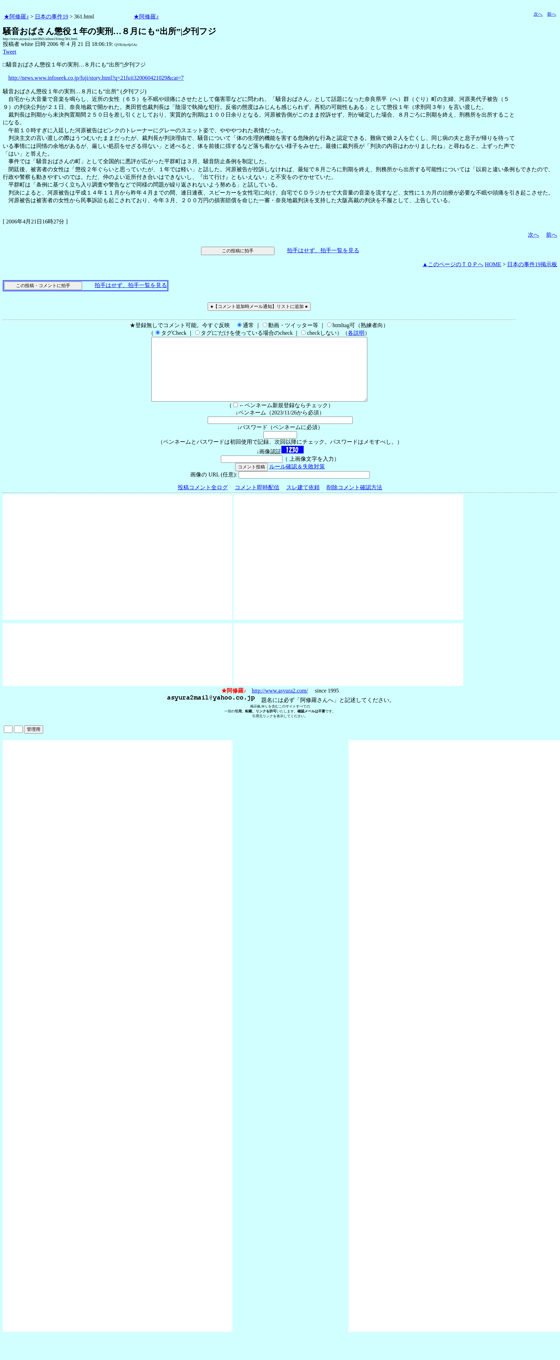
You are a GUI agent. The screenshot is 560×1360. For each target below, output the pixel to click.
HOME (493, 264)
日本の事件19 (51, 16)
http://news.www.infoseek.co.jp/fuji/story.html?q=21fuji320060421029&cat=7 (96, 78)
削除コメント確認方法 (354, 500)
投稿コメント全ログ (203, 500)
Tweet (9, 52)
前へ (551, 14)
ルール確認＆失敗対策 (297, 479)
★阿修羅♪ (16, 16)
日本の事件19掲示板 (532, 264)
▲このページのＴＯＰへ (452, 264)
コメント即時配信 (257, 500)
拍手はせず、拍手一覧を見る (323, 250)
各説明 (356, 333)
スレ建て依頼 (303, 500)
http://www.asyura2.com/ (280, 703)
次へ (538, 14)
